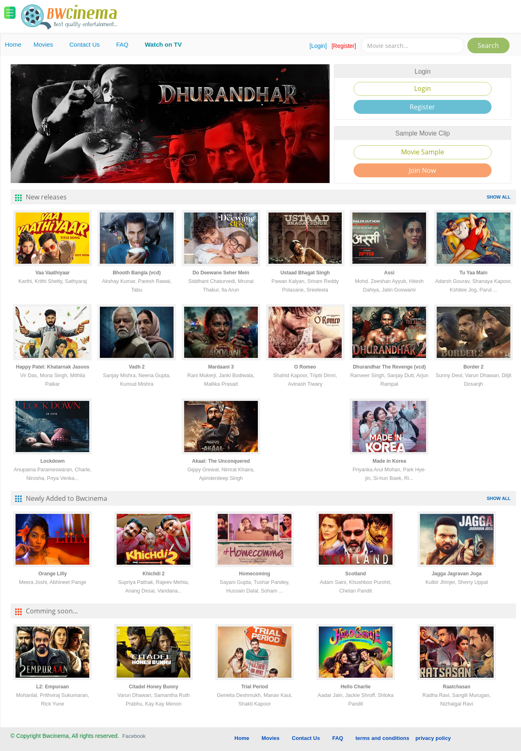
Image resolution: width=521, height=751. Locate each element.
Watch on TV (163, 44)
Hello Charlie (355, 687)
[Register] (344, 46)
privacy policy (433, 738)
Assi (389, 273)
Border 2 (473, 367)
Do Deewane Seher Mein (220, 273)
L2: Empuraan (52, 687)
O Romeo (305, 367)
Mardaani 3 (221, 367)
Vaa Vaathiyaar (52, 273)
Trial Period (254, 687)
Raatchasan (456, 687)
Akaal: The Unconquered (221, 461)
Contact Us (85, 44)
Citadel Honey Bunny (153, 687)
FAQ (122, 44)
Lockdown (53, 461)
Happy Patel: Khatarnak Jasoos (52, 367)
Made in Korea (389, 461)
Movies (43, 44)
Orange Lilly (52, 574)
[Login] (318, 46)
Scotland (355, 574)
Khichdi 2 (153, 574)
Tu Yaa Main (473, 273)
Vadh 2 (137, 367)
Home (13, 44)
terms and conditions (382, 738)
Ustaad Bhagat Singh (305, 273)
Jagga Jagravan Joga (457, 574)
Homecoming (254, 574)
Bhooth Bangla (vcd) (136, 273)
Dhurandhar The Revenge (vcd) (389, 367)
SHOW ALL (498, 197)
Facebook (134, 736)
